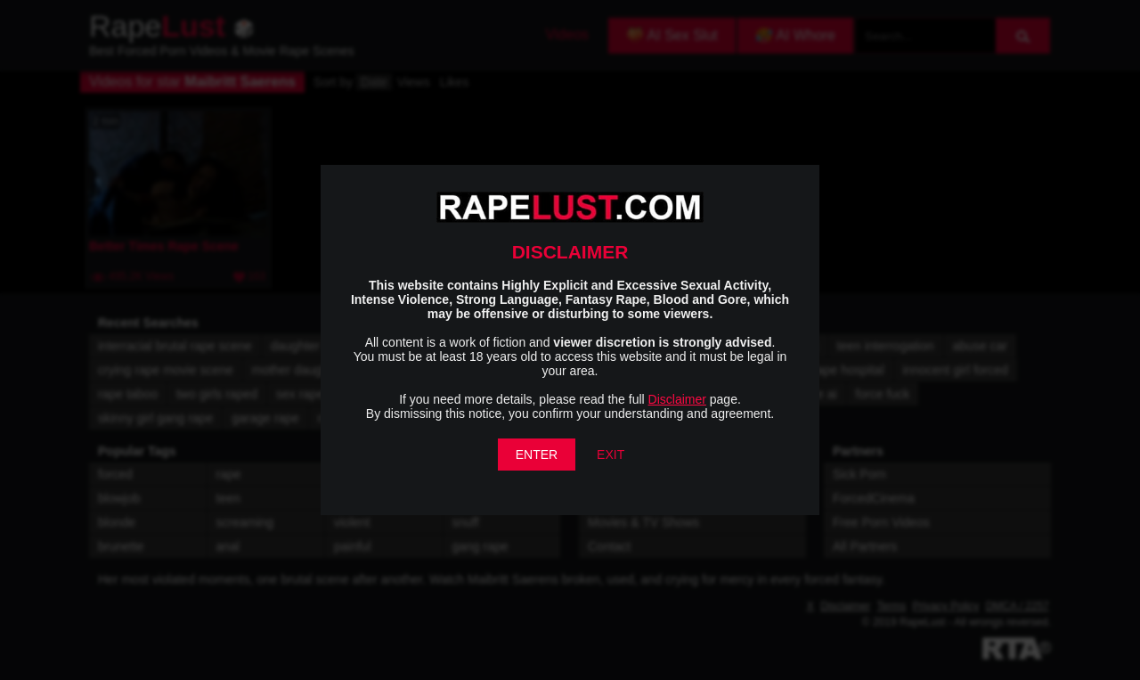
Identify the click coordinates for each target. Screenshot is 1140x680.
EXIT (610, 454)
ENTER (537, 454)
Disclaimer (677, 399)
